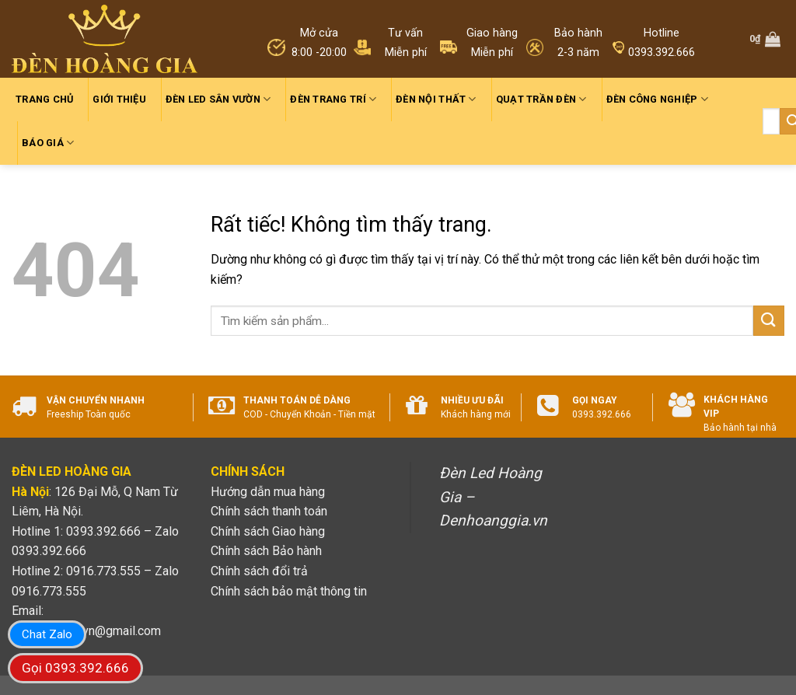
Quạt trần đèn (541, 99)
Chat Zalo (47, 634)
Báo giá (48, 142)
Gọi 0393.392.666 (75, 668)
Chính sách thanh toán (269, 511)
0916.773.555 (49, 591)
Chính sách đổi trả (259, 571)
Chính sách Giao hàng (268, 531)
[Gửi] (768, 321)
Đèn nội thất (436, 99)
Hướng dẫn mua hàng (268, 491)
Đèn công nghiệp (657, 99)
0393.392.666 (49, 550)
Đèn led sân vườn (218, 99)
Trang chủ (44, 99)
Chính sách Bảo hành (266, 550)
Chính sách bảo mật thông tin (289, 591)
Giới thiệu (119, 99)
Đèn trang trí (333, 99)
